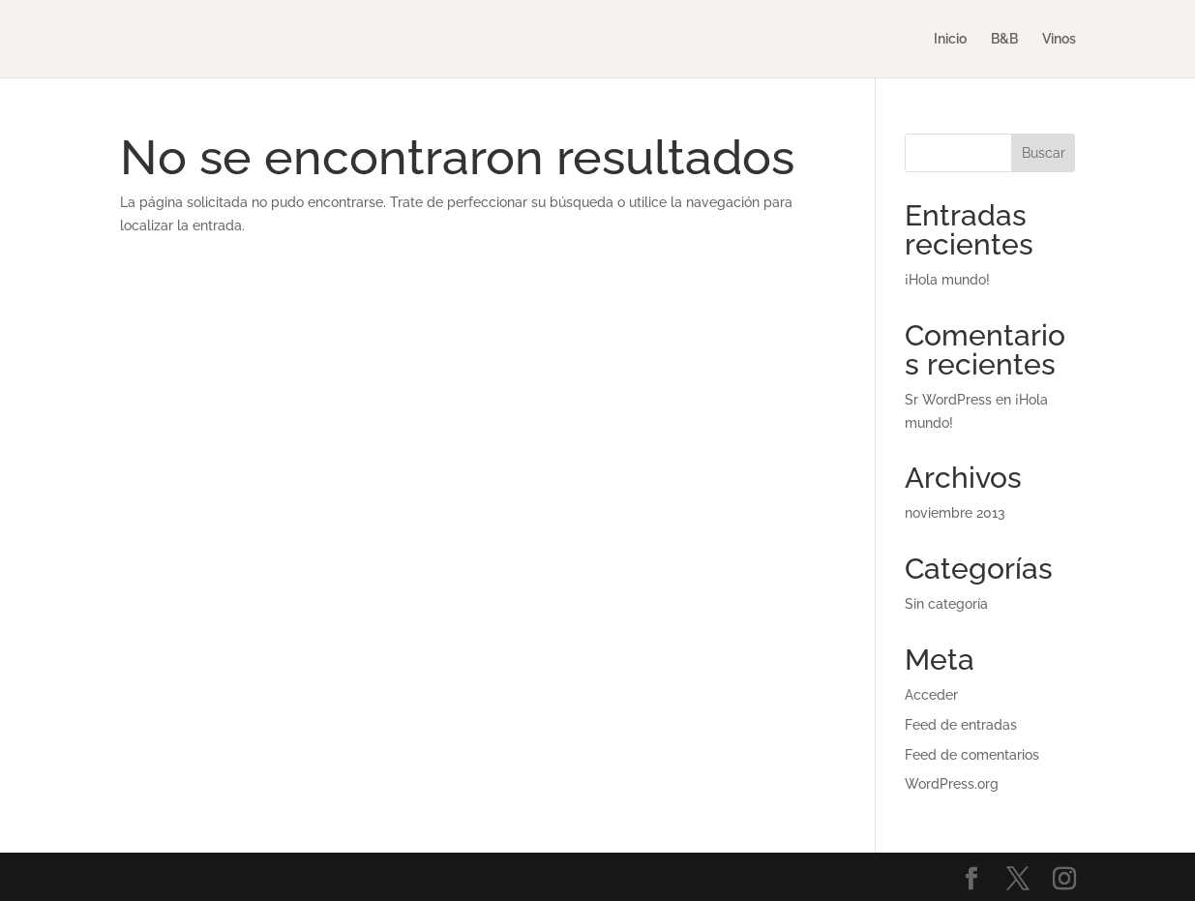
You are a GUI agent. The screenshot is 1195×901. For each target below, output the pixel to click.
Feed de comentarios (972, 755)
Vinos (1059, 39)
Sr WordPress (948, 399)
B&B (1004, 39)
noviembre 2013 (955, 513)
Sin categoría (946, 604)
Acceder (931, 695)
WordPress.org (952, 784)
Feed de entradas (961, 725)
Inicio (950, 39)
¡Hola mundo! (947, 279)
